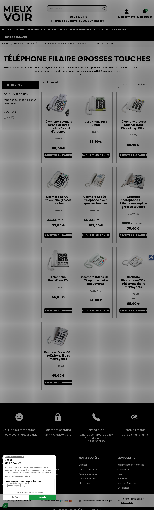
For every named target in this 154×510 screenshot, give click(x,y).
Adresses (122, 476)
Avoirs (120, 471)
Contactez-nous (87, 476)
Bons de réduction (126, 480)
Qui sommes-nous (88, 466)
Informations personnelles (130, 462)
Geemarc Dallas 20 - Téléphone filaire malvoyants (95, 278)
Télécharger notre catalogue (97, 498)
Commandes (124, 466)
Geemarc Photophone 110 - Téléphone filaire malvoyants (133, 280)
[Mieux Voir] (18, 11)
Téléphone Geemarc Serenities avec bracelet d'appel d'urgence (58, 124)
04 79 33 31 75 (78, 14)
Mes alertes (123, 485)
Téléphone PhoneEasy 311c (58, 276)
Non (10, 114)
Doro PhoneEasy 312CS (95, 120)
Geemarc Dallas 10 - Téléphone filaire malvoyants (58, 353)
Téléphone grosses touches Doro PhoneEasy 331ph (133, 122)
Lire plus (77, 72)
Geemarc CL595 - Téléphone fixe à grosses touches (95, 197)
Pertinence (144, 81)
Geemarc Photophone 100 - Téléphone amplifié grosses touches (133, 199)
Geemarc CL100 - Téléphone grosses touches (58, 197)
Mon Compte (126, 455)
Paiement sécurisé (88, 471)
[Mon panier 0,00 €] (144, 11)
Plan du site (84, 480)
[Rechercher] (77, 6)
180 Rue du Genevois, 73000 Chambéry (78, 18)
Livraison (83, 462)
